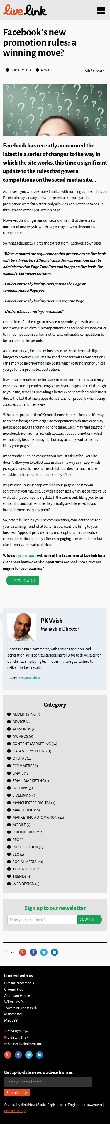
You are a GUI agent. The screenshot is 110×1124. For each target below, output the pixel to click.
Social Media (21, 70)
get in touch (26, 555)
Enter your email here (27, 919)
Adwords (22, 728)
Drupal (19, 758)
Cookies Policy (15, 1110)
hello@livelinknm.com (25, 1043)
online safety (26, 832)
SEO (16, 854)
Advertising (24, 714)
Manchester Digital (31, 802)
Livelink (25, 10)
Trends (20, 876)
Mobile (19, 824)
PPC (16, 839)
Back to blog (23, 580)
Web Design (24, 883)
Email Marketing (29, 780)
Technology (24, 869)
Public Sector (25, 846)
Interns (20, 787)
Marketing (23, 810)
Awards (20, 736)
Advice (46, 70)
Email (18, 773)
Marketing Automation (35, 817)
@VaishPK (32, 677)
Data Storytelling (30, 751)
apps (35, 357)
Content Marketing (32, 743)
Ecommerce (23, 765)
